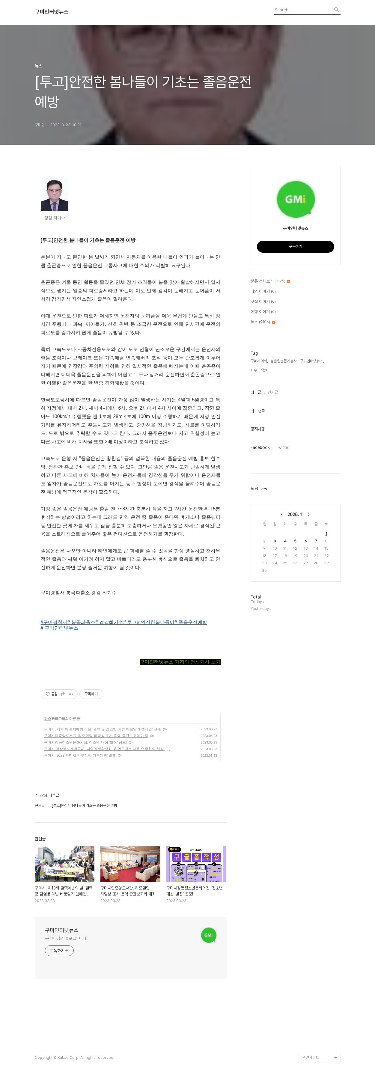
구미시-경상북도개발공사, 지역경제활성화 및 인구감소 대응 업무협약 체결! (104, 749)
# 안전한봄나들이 (155, 622)
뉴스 (47, 719)
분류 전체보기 (270, 281)
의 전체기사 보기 (180, 661)
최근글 (256, 392)
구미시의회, (259, 361)
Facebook (260, 447)
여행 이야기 (263, 312)
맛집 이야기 (263, 302)
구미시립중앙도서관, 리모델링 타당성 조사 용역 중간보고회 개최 (96, 736)
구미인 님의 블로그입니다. (66, 938)
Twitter (283, 447)
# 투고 (130, 622)
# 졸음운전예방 (190, 622)
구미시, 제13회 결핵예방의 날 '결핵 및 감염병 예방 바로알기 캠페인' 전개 (102, 729)
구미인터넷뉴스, (312, 361)
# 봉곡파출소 (81, 622)
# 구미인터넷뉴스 (59, 628)
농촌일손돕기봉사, (284, 361)
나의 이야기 (263, 292)
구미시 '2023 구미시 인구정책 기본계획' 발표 (80, 755)
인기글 (272, 392)
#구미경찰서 (54, 622)
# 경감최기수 (109, 622)
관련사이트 (310, 1057)
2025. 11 (295, 514)
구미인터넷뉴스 (51, 12)
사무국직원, (259, 370)
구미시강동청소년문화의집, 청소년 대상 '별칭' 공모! (85, 742)
